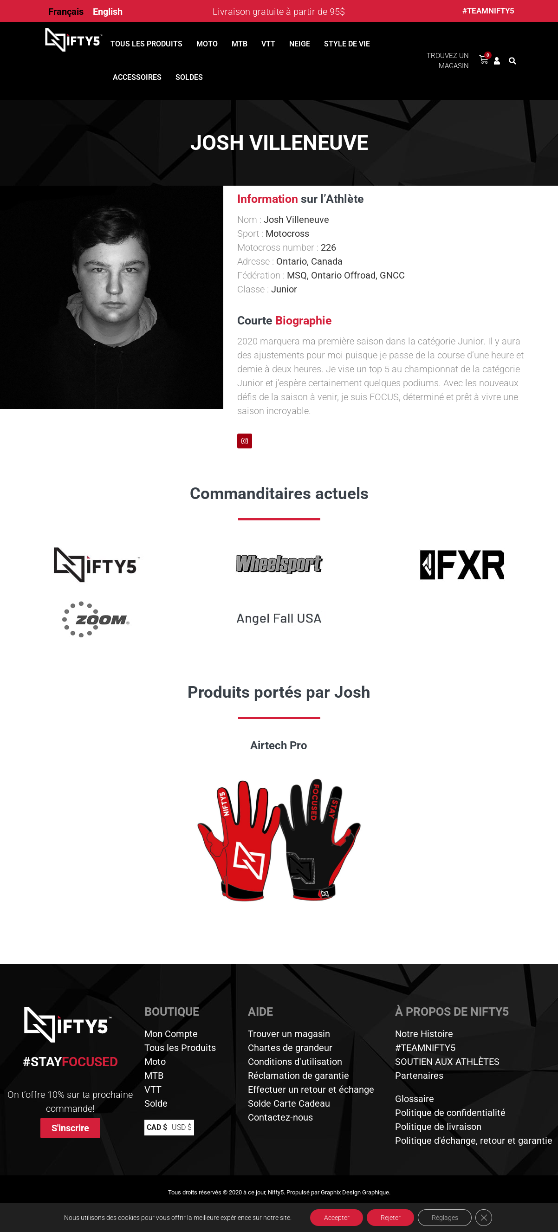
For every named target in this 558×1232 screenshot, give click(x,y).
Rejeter (391, 1217)
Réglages (445, 1217)
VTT (268, 43)
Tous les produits (146, 43)
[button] (512, 60)
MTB (239, 43)
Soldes (189, 77)
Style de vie (347, 43)
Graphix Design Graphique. (355, 1192)
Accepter (336, 1217)
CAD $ (157, 1127)
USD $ (182, 1127)
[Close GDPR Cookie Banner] (484, 1217)
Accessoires (137, 77)
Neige (299, 43)
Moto (207, 43)
